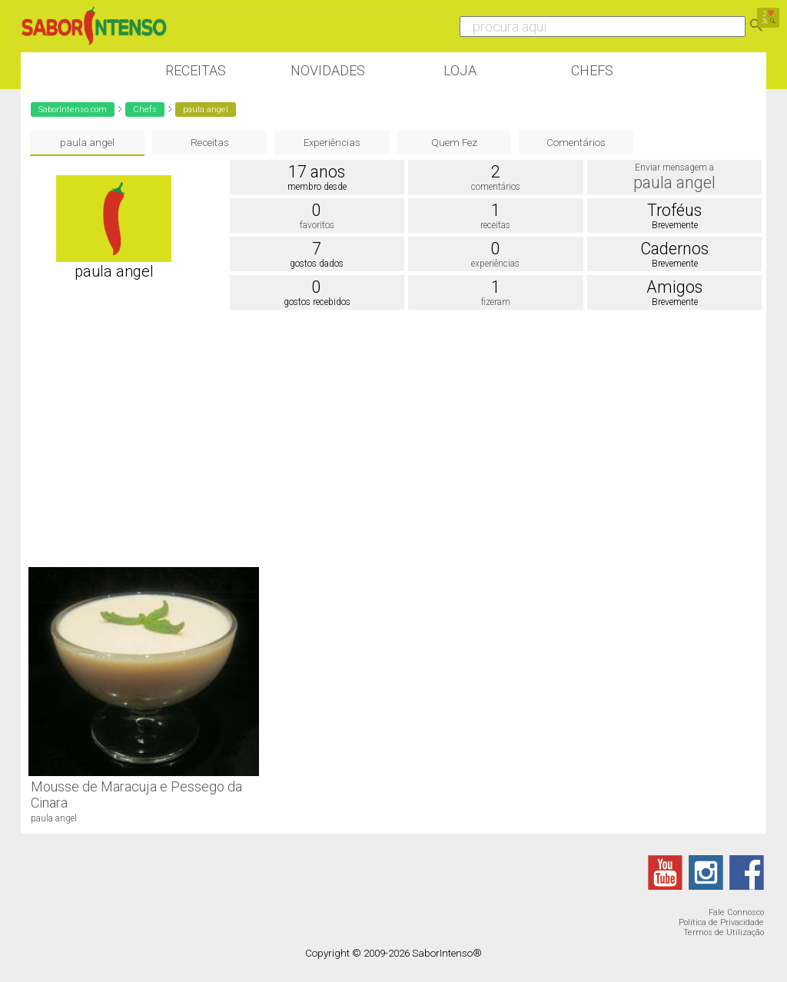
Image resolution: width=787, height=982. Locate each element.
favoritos (317, 225)
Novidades (328, 70)
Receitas (195, 70)
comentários (495, 186)
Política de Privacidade (721, 922)
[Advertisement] (393, 436)
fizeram (495, 302)
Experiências (332, 142)
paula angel (87, 142)
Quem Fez (454, 142)
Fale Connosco (736, 912)
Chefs (592, 70)
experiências (495, 263)
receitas (495, 225)
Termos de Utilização (723, 932)
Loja (460, 70)
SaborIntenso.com (72, 109)
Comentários (576, 142)
